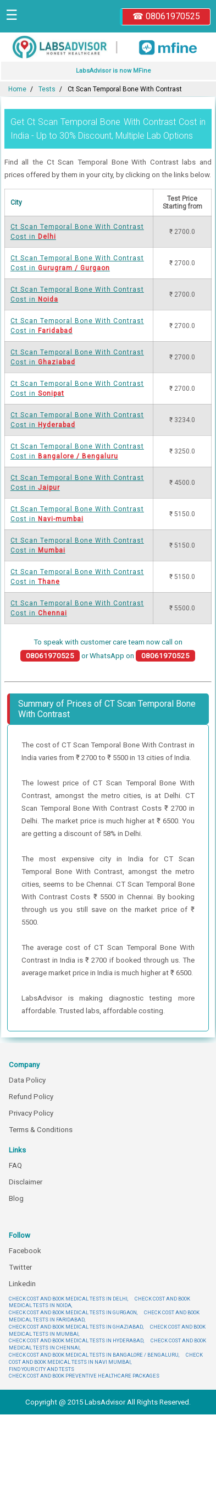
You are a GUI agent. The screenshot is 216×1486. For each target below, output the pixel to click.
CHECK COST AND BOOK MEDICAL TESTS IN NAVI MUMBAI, (106, 1358)
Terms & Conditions (41, 1130)
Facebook (25, 1251)
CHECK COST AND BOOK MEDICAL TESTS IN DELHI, (68, 1299)
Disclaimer (25, 1182)
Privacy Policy (31, 1113)
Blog (16, 1198)
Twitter (20, 1267)
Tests (47, 89)
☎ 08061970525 (166, 16)
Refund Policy (31, 1096)
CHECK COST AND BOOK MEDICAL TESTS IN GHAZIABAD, (76, 1327)
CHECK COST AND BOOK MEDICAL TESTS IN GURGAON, (73, 1312)
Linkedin (22, 1284)
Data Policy (27, 1080)
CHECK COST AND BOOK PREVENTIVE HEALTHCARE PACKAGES (84, 1376)
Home (17, 89)
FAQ (15, 1165)
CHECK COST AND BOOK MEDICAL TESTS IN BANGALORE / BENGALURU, (94, 1355)
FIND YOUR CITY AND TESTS (41, 1369)
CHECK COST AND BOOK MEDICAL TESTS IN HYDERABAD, (76, 1340)
